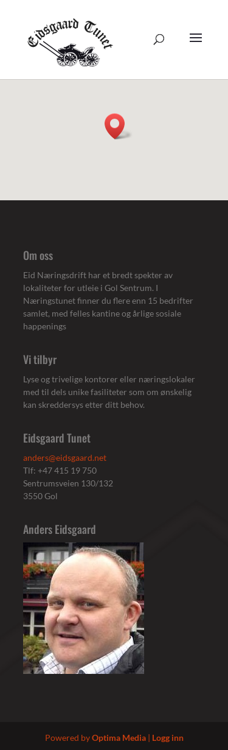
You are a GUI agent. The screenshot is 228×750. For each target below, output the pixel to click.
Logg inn (168, 737)
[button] (119, 126)
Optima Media (119, 737)
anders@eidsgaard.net (64, 457)
